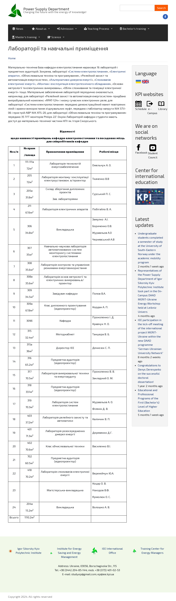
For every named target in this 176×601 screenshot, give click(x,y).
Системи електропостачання (88, 71)
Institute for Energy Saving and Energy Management (69, 552)
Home (12, 58)
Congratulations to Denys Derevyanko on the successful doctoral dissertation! (149, 373)
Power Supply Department (46, 9)
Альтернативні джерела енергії (71, 79)
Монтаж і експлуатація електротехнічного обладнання (74, 83)
